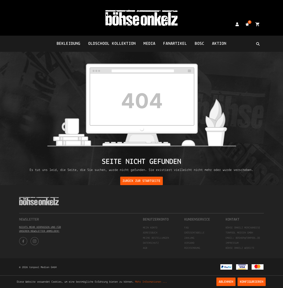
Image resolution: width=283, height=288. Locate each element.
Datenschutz (151, 243)
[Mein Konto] (237, 24)
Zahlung (189, 238)
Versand (189, 243)
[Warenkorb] (257, 24)
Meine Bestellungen (156, 238)
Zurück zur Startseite (141, 181)
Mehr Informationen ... (151, 281)
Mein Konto (150, 227)
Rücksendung (192, 248)
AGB (145, 248)
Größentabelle (194, 233)
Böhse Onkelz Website (240, 248)
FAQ (186, 227)
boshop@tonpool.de (248, 238)
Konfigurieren (251, 282)
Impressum (232, 243)
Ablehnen (226, 282)
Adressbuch (150, 233)
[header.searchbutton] (258, 43)
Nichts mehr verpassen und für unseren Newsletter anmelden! (40, 229)
